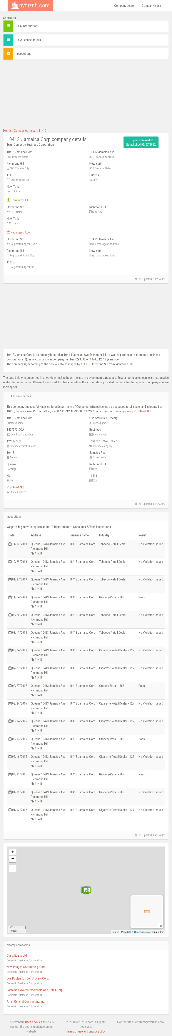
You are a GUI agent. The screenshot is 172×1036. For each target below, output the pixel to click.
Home (7, 131)
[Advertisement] (86, 93)
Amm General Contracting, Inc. (26, 1002)
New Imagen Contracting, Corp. (26, 967)
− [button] (12, 859)
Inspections (24, 54)
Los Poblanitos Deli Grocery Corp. (28, 978)
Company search (124, 6)
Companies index (25, 131)
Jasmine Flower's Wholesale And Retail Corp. (35, 990)
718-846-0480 (142, 411)
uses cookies (33, 1022)
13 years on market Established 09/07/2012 (141, 142)
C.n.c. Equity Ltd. (17, 955)
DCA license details (29, 40)
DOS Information (27, 26)
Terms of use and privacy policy (86, 1031)
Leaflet (115, 932)
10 (44, 131)
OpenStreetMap (142, 932)
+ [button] (12, 852)
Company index (151, 6)
